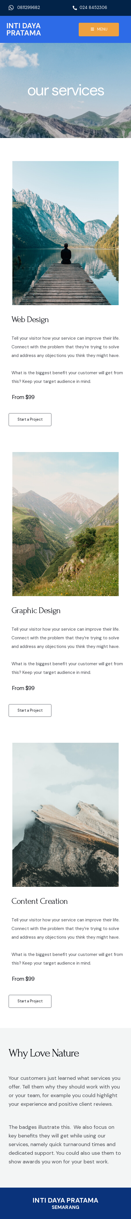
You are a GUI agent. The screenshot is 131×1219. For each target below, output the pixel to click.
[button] (30, 419)
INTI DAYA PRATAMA (23, 29)
